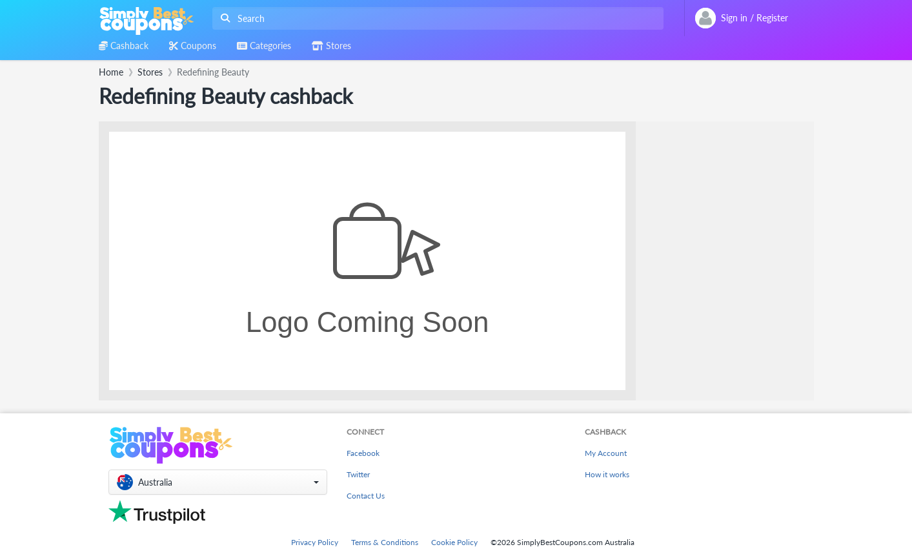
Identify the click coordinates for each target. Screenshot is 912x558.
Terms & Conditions (384, 542)
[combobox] (435, 18)
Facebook (363, 453)
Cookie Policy (454, 542)
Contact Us (366, 496)
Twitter (358, 474)
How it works (607, 474)
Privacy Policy (314, 542)
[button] (217, 482)
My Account (606, 453)
